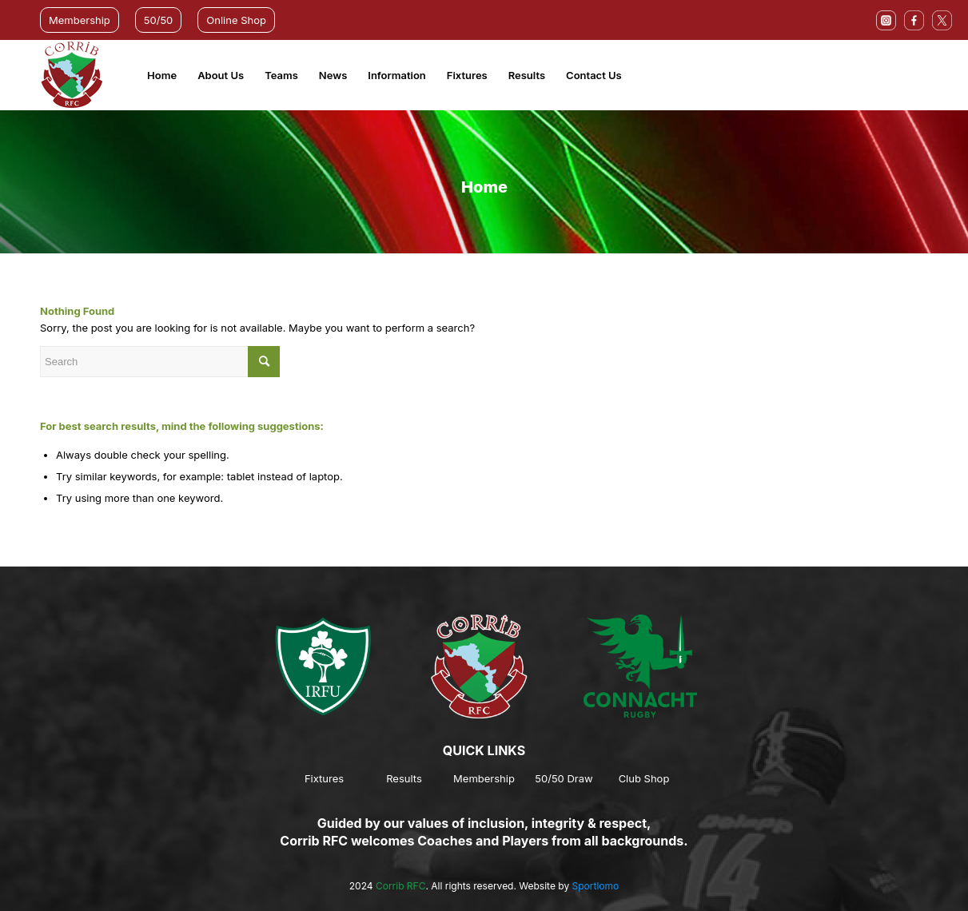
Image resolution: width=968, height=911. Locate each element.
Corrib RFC (401, 886)
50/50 (158, 20)
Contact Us (594, 75)
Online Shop (236, 20)
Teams (281, 75)
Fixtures (467, 75)
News (333, 75)
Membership (79, 20)
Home (162, 75)
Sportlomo (595, 886)
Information (397, 75)
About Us (220, 75)
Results (526, 75)
